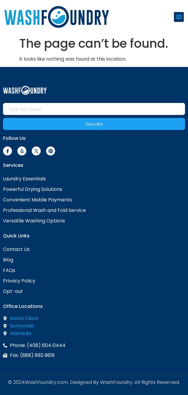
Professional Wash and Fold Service (44, 210)
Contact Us (16, 249)
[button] (179, 17)
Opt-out (13, 291)
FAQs (9, 270)
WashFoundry (116, 382)
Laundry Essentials (24, 178)
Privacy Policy (19, 280)
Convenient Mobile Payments (37, 199)
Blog (8, 259)
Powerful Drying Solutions (32, 189)
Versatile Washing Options (34, 220)
